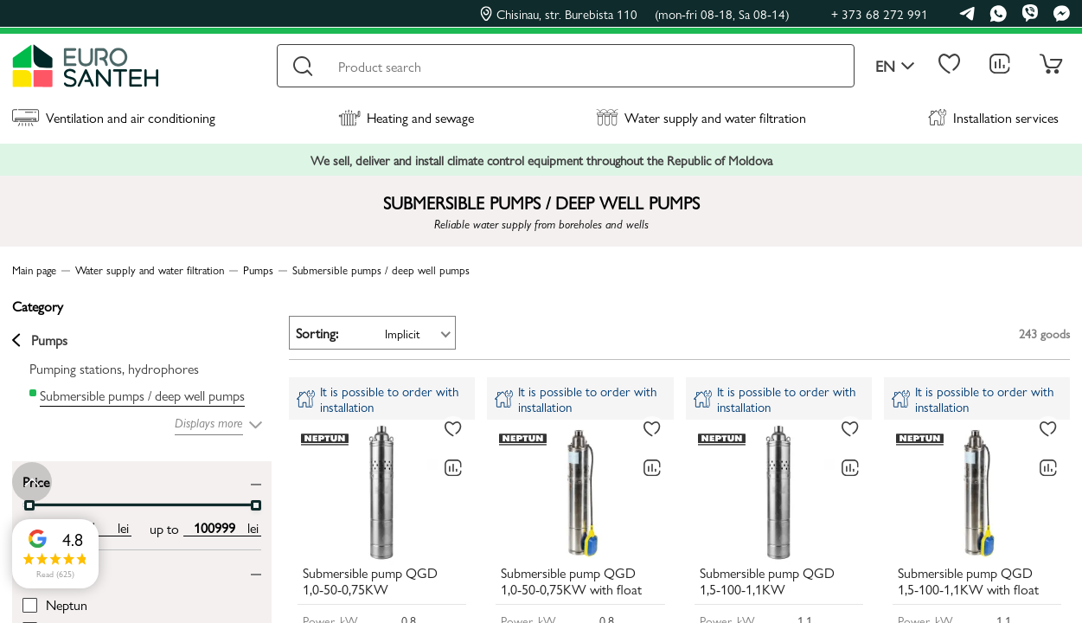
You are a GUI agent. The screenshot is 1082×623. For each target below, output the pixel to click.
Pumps (39, 340)
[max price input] (214, 528)
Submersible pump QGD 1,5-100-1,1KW (767, 581)
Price (35, 481)
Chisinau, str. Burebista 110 (635, 14)
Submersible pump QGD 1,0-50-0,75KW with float (571, 581)
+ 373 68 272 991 (879, 13)
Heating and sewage (406, 117)
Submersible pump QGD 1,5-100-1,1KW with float (968, 581)
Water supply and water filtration (701, 117)
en (895, 66)
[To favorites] (453, 429)
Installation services (993, 117)
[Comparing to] (453, 468)
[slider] (29, 505)
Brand (38, 570)
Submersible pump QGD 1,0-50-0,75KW (370, 581)
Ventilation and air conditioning (113, 117)
